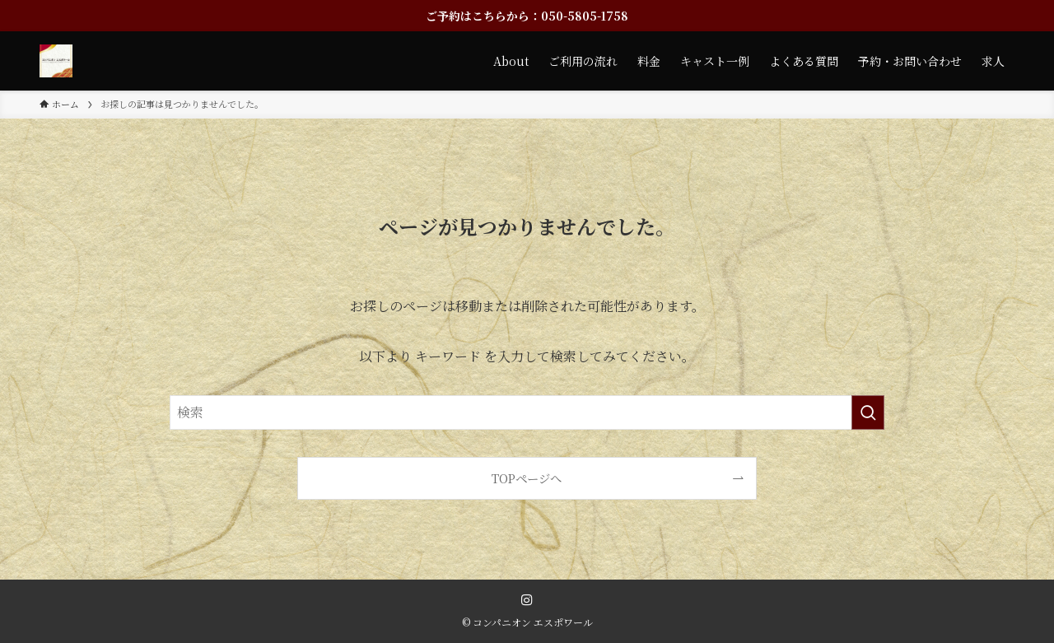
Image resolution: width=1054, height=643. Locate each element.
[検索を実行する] (867, 412)
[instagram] (527, 600)
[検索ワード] (527, 412)
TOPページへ (527, 478)
